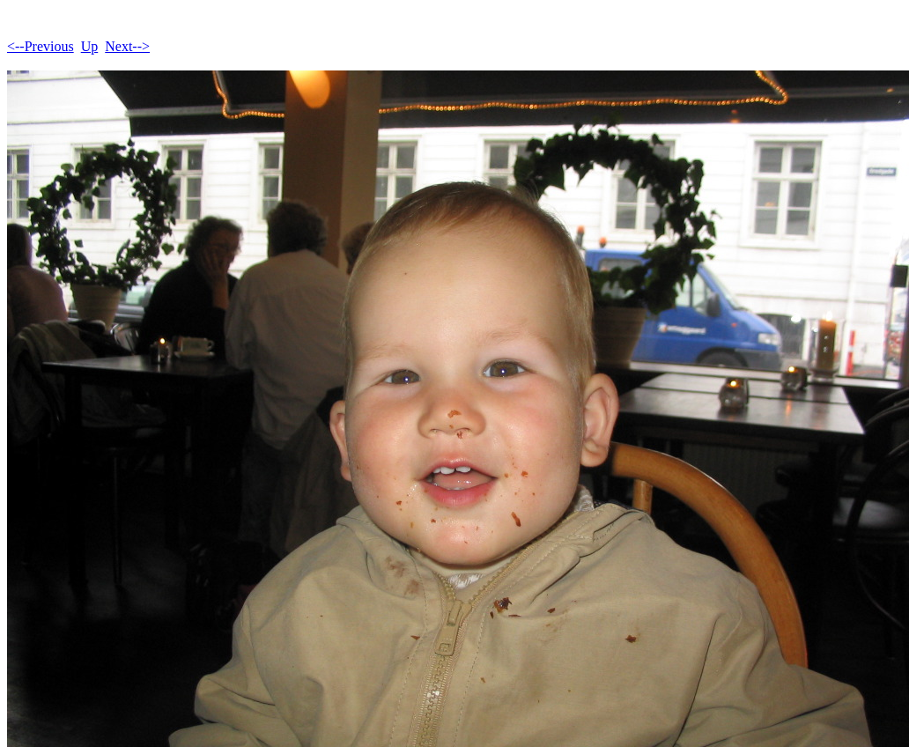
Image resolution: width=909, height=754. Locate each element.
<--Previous (40, 46)
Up (90, 46)
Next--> (127, 46)
